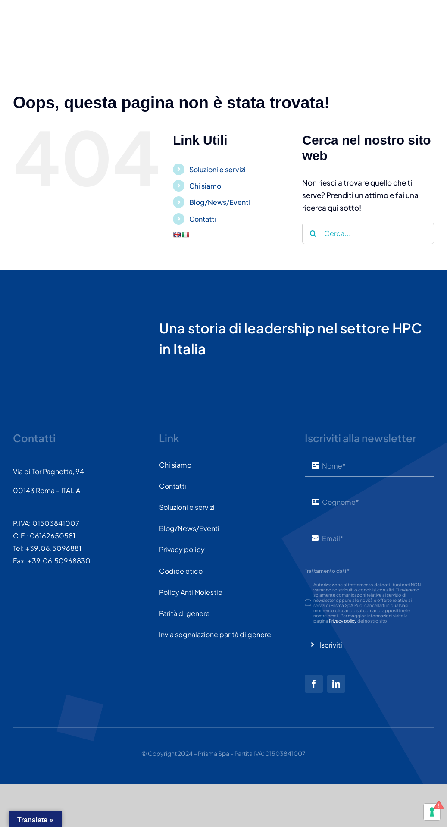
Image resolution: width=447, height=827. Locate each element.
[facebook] (314, 684)
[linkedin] (336, 684)
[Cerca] (313, 233)
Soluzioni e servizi (217, 169)
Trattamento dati (327, 571)
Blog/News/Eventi (219, 202)
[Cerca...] (368, 233)
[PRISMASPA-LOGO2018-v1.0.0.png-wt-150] (45, 308)
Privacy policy (342, 620)
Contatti (202, 218)
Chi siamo (205, 185)
